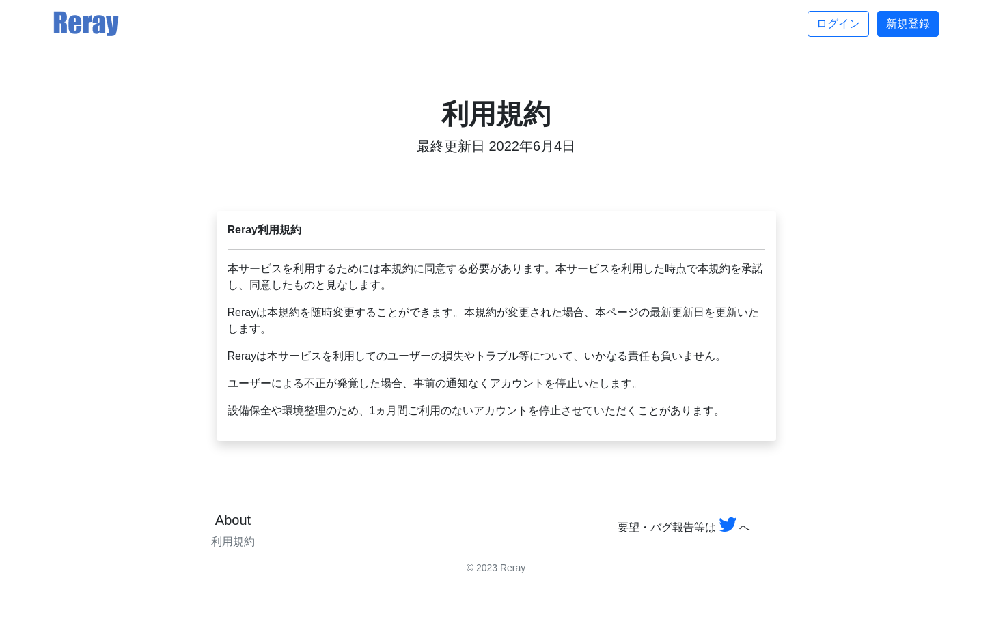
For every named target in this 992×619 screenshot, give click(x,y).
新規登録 (908, 23)
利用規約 (233, 541)
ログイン (838, 23)
